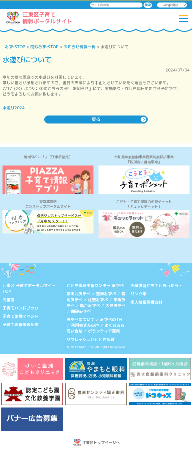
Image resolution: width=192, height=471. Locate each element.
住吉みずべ (98, 319)
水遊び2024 (13, 107)
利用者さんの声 (85, 345)
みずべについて (80, 339)
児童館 (8, 319)
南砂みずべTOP (44, 47)
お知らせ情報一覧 (80, 47)
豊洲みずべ (106, 314)
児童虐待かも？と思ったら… (156, 306)
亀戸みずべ (90, 325)
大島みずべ (116, 325)
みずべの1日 (111, 339)
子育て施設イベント (20, 336)
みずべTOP (15, 47)
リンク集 (138, 314)
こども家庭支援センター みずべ (95, 306)
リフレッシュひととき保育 (90, 358)
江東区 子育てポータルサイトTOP (29, 308)
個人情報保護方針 (146, 322)
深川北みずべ (78, 314)
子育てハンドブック (20, 327)
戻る (96, 119)
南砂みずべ (81, 331)
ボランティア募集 (104, 350)
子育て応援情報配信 (20, 344)
